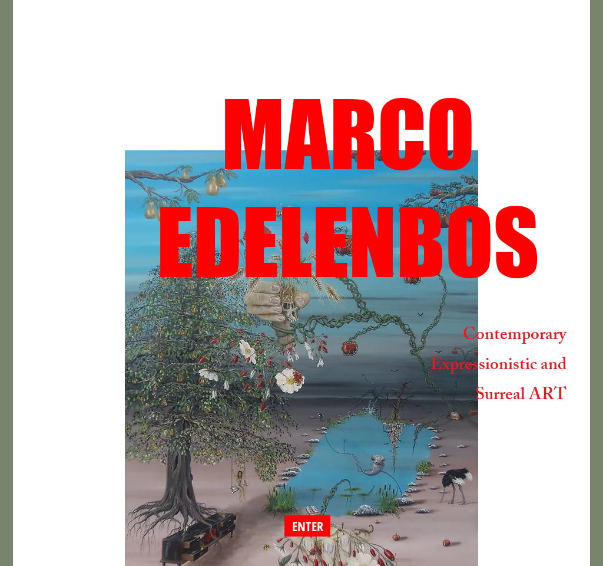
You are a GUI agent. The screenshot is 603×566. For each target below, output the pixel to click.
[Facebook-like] (89, 477)
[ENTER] (307, 526)
